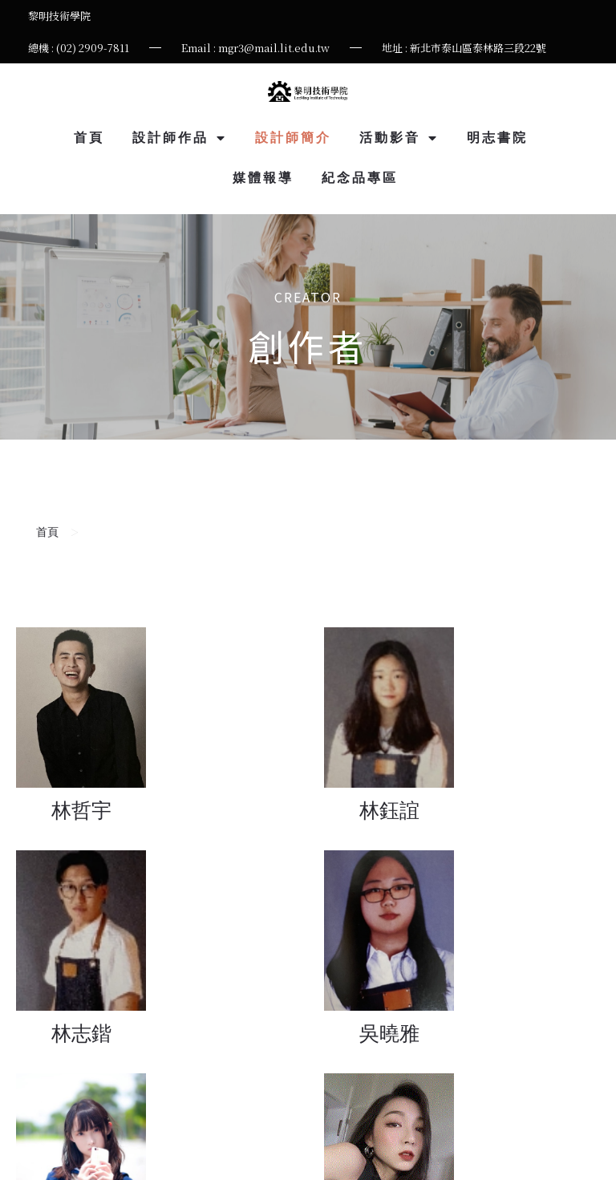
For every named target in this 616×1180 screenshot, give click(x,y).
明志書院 (497, 137)
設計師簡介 (293, 137)
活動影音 (399, 138)
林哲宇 (81, 810)
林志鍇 (81, 1033)
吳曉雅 (389, 1033)
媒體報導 (263, 177)
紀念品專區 (360, 177)
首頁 (89, 137)
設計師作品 (179, 138)
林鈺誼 (389, 810)
